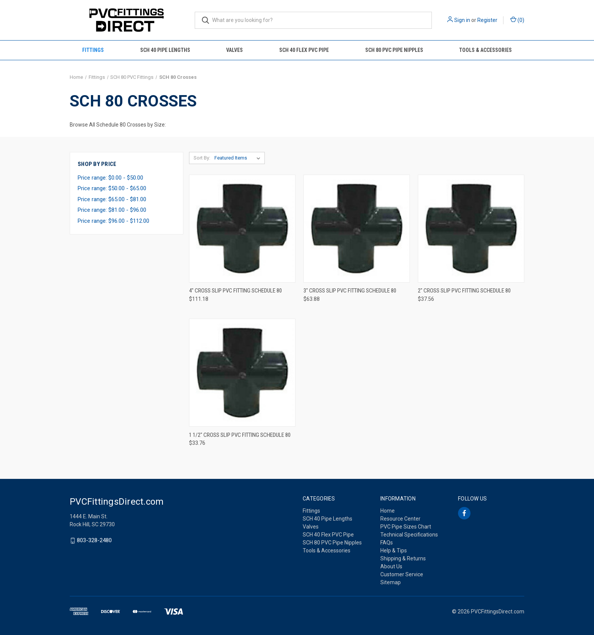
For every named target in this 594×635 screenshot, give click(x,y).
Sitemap (390, 582)
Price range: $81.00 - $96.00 (112, 209)
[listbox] (238, 158)
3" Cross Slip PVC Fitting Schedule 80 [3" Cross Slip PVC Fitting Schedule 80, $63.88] (349, 290)
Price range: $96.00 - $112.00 (113, 220)
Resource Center (400, 519)
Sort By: (202, 158)
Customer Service (401, 574)
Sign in (462, 20)
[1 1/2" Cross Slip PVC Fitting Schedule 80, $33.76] (242, 372)
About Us (391, 566)
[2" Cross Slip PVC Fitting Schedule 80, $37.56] (471, 228)
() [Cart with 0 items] (517, 19)
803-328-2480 (94, 540)
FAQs (386, 543)
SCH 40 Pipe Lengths (165, 50)
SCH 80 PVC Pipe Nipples (394, 50)
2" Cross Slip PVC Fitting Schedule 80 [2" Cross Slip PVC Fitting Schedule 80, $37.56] (464, 290)
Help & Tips (393, 550)
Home (387, 511)
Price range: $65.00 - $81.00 (112, 199)
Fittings (93, 50)
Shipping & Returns (403, 558)
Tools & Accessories (485, 50)
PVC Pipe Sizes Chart (405, 527)
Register (487, 20)
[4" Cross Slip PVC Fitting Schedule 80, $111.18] (242, 228)
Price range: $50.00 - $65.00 (112, 188)
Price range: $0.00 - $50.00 (110, 177)
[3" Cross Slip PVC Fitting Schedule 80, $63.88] (356, 228)
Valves (234, 50)
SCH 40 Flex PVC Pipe (304, 50)
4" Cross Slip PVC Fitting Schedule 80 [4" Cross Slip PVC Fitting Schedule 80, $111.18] (235, 290)
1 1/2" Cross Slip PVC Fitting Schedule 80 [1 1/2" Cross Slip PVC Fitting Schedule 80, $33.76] (240, 435)
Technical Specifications (409, 535)
